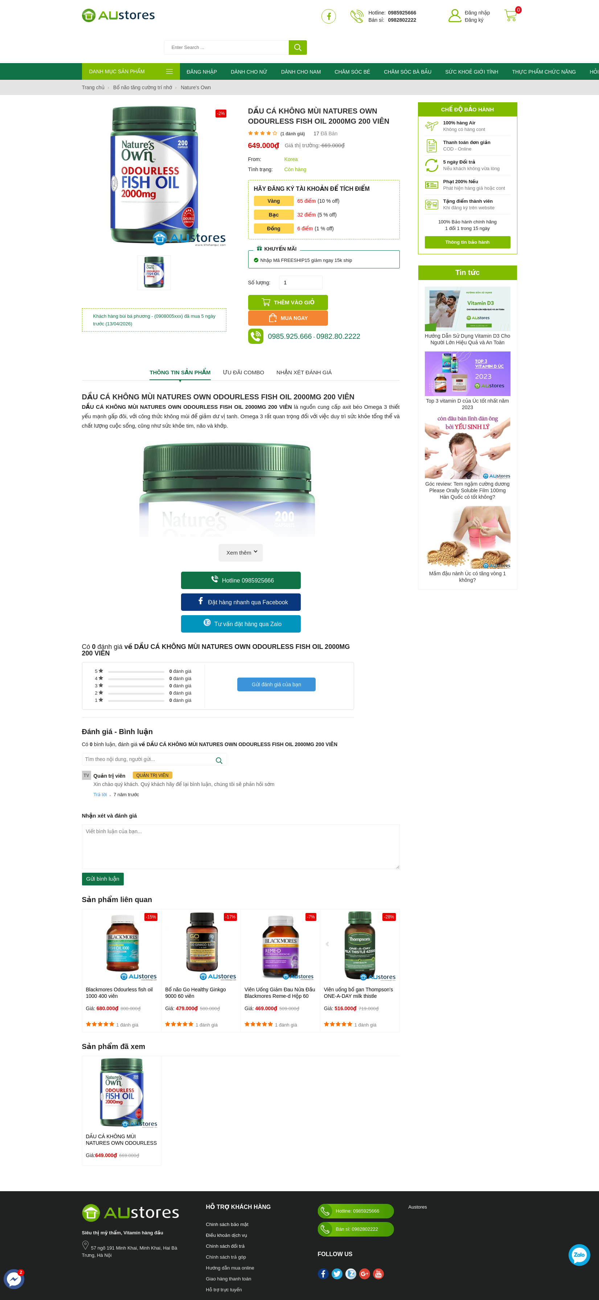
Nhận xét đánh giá (304, 334)
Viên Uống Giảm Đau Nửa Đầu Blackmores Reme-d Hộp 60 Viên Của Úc (280, 957)
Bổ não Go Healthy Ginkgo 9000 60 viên (195, 954)
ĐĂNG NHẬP (202, 42)
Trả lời (100, 756)
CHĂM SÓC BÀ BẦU (410, 42)
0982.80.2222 (339, 291)
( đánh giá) (292, 103)
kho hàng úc (299, 1267)
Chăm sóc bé (153, 1267)
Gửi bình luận (102, 840)
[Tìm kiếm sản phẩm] (240, 16)
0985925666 (402, 13)
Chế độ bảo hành (467, 79)
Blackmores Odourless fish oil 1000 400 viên (119, 954)
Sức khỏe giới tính (186, 1267)
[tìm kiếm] (298, 16)
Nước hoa (91, 1267)
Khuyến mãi (277, 218)
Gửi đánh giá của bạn (276, 647)
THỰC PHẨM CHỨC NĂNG (547, 42)
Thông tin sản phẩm (179, 334)
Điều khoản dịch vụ (226, 1196)
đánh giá (180, 632)
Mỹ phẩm (215, 1267)
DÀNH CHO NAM (302, 42)
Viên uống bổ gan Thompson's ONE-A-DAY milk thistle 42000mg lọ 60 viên (358, 957)
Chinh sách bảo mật (227, 1185)
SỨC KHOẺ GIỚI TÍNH (474, 42)
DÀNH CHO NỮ (249, 42)
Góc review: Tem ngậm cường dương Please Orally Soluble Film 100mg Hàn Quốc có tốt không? (467, 460)
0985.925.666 (290, 291)
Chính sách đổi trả (225, 1207)
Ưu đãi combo (243, 334)
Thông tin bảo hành (467, 212)
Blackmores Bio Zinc (247, 1267)
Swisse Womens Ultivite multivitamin (348, 1267)
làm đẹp (277, 1267)
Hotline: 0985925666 (348, 1172)
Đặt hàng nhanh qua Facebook (242, 563)
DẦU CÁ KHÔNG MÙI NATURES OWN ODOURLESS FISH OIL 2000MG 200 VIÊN (121, 1104)
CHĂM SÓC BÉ (354, 42)
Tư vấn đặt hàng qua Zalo (243, 584)
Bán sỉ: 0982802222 (348, 1190)
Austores (418, 1168)
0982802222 (402, 20)
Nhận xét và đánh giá (109, 777)
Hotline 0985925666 (242, 541)
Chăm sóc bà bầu (120, 1267)
